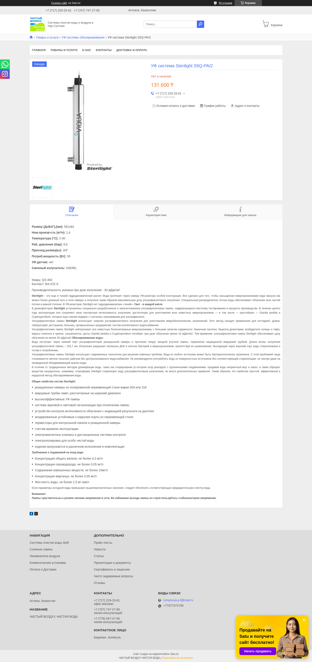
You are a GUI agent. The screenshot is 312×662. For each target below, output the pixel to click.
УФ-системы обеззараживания (83, 37)
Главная (39, 50)
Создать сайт (59, 3)
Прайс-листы (103, 542)
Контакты (104, 50)
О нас (86, 50)
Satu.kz (174, 654)
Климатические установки (48, 562)
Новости (99, 549)
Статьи (98, 556)
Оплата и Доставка (43, 569)
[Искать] (200, 24)
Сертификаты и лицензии (112, 569)
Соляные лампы (41, 549)
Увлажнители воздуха (45, 556)
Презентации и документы (112, 562)
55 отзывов (225, 3)
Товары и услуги (47, 37)
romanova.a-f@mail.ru (178, 600)
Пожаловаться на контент (177, 657)
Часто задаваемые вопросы (113, 576)
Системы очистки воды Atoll (49, 542)
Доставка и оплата (131, 50)
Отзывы (99, 583)
